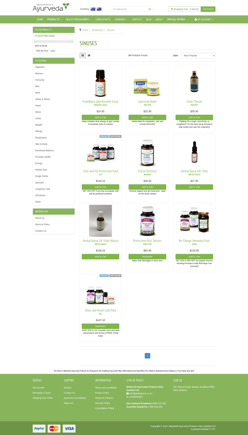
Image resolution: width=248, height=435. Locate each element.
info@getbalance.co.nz (140, 393)
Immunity (39, 80)
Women (39, 73)
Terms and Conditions (106, 387)
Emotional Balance (44, 150)
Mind (37, 92)
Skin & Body (41, 144)
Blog (148, 19)
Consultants (103, 19)
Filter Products (43, 29)
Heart (38, 105)
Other (38, 201)
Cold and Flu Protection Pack (100, 171)
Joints (38, 118)
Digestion (40, 67)
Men (37, 86)
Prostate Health (43, 157)
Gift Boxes (40, 195)
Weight (38, 125)
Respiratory (41, 137)
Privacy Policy (102, 393)
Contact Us (40, 231)
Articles (67, 387)
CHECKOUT (208, 9)
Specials (39, 182)
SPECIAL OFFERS (176, 19)
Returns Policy (42, 224)
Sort (175, 55)
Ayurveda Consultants (75, 398)
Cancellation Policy (104, 408)
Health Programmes (78, 19)
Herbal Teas (41, 169)
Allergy (38, 131)
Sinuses (111, 30)
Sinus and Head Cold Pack (100, 310)
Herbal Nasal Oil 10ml (194, 171)
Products (54, 19)
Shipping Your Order (43, 398)
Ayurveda (121, 19)
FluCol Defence (147, 171)
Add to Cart (100, 117)
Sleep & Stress (42, 99)
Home (40, 19)
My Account (38, 387)
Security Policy (102, 403)
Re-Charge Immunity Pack (194, 240)
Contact (137, 19)
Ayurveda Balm (147, 101)
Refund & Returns (104, 398)
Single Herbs (41, 176)
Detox (38, 112)
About (159, 19)
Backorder (147, 256)
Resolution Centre (42, 393)
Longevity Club (42, 189)
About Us (40, 218)
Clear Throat (194, 101)
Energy (38, 163)
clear (53, 51)
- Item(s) (185, 9)
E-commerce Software (200, 429)
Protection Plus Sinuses (147, 240)
